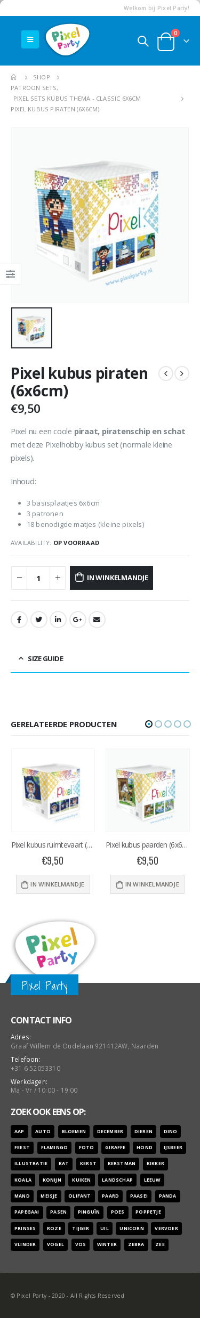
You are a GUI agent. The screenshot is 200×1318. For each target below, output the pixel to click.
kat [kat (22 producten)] (64, 1163)
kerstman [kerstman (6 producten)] (122, 1163)
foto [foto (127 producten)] (86, 1147)
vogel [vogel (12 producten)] (55, 1244)
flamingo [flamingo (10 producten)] (54, 1147)
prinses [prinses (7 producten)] (25, 1228)
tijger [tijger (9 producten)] (80, 1228)
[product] (53, 790)
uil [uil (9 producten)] (104, 1228)
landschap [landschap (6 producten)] (117, 1180)
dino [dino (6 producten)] (171, 1131)
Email (97, 619)
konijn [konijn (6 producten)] (52, 1180)
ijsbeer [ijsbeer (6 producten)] (173, 1147)
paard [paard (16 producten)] (110, 1196)
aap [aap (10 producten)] (19, 1131)
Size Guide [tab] (45, 658)
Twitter (38, 619)
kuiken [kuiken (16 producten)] (81, 1180)
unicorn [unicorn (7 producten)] (131, 1228)
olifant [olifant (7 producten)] (79, 1196)
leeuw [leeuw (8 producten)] (152, 1180)
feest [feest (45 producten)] (22, 1147)
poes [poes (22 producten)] (118, 1212)
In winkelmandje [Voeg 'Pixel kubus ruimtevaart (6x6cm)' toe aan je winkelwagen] (57, 884)
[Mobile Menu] (30, 39)
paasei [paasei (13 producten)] (139, 1196)
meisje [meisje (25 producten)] (49, 1196)
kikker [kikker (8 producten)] (155, 1163)
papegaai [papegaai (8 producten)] (26, 1212)
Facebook (19, 619)
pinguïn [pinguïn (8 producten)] (89, 1212)
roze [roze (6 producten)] (54, 1228)
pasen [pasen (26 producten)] (58, 1212)
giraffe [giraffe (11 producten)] (115, 1147)
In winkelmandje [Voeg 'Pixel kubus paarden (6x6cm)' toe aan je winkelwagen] (152, 884)
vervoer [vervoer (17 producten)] (166, 1228)
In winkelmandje (117, 577)
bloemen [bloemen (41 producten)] (74, 1131)
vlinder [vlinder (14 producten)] (25, 1244)
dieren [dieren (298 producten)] (143, 1131)
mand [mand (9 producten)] (22, 1196)
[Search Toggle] (143, 41)
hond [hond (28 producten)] (145, 1147)
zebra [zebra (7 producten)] (136, 1244)
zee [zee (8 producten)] (160, 1244)
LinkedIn (58, 619)
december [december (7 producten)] (110, 1131)
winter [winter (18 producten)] (107, 1244)
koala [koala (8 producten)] (22, 1180)
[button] (149, 724)
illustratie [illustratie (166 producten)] (30, 1163)
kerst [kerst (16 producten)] (88, 1163)
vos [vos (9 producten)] (80, 1244)
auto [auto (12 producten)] (43, 1131)
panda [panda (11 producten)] (168, 1196)
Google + (77, 619)
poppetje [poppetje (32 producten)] (148, 1212)
